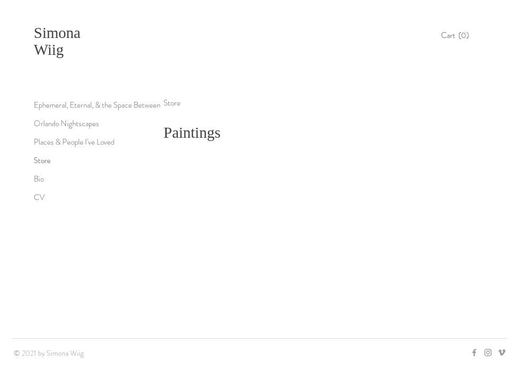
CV (39, 197)
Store (42, 160)
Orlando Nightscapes (66, 123)
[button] (458, 35)
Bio (39, 179)
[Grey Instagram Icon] (488, 352)
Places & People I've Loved (74, 142)
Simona (57, 32)
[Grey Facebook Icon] (474, 352)
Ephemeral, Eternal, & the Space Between (97, 105)
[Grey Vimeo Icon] (501, 352)
